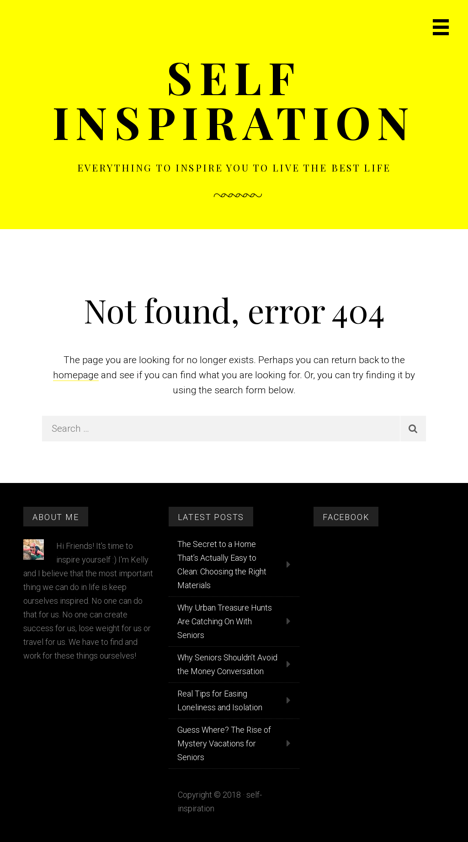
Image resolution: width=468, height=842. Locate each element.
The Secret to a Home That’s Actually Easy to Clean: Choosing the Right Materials (221, 564)
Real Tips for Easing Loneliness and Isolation (219, 700)
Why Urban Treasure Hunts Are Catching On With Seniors (224, 621)
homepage (76, 375)
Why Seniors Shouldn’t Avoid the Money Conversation (227, 664)
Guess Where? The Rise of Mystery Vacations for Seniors (224, 743)
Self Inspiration (234, 99)
